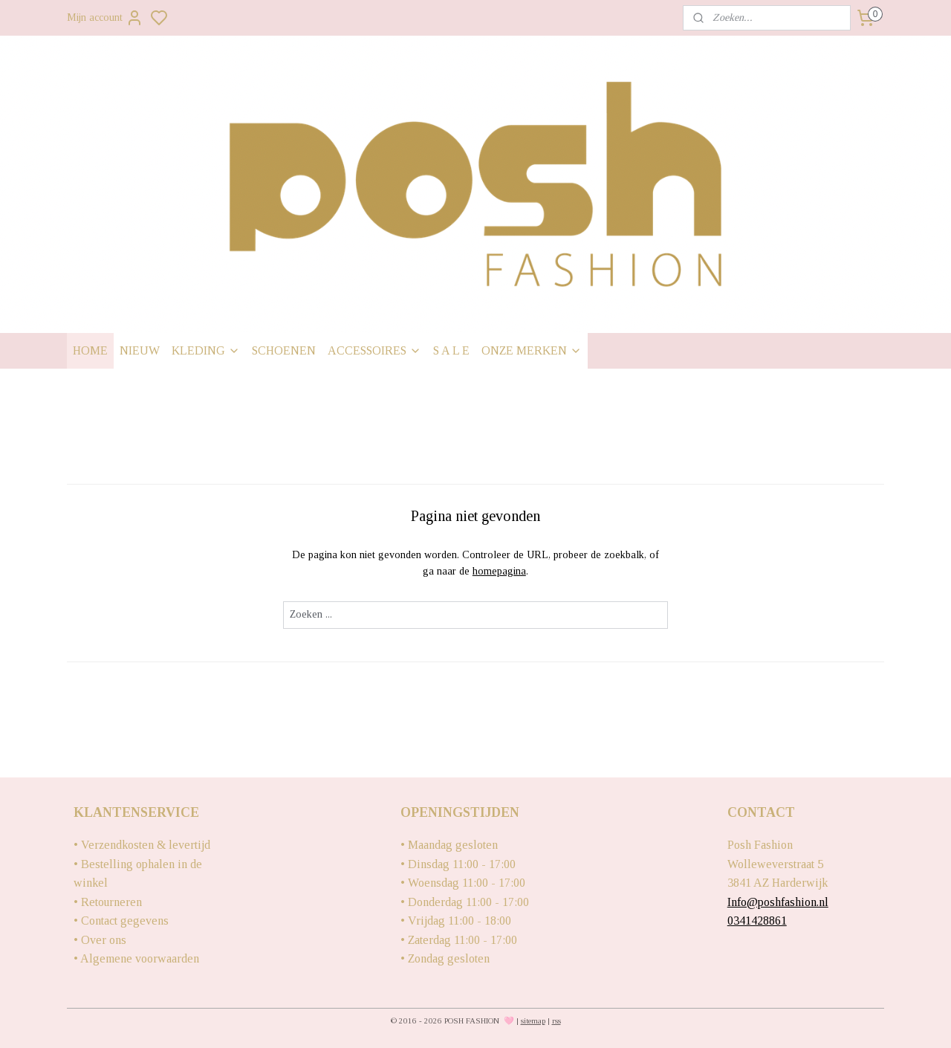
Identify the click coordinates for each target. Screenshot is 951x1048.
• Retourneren (108, 902)
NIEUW (140, 350)
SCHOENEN (284, 350)
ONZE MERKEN (531, 350)
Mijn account (105, 18)
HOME (90, 350)
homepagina (499, 571)
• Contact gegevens (121, 920)
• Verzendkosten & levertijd (142, 844)
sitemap (533, 1020)
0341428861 (757, 920)
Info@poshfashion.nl (777, 902)
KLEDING (206, 350)
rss (556, 1020)
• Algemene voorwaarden (136, 958)
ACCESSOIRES (374, 350)
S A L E (451, 350)
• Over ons (100, 940)
